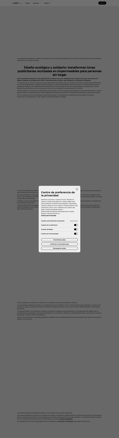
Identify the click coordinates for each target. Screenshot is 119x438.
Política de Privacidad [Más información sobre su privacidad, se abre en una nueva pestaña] (48, 215)
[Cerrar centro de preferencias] (77, 189)
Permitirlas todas (59, 239)
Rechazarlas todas (59, 248)
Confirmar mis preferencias (59, 244)
